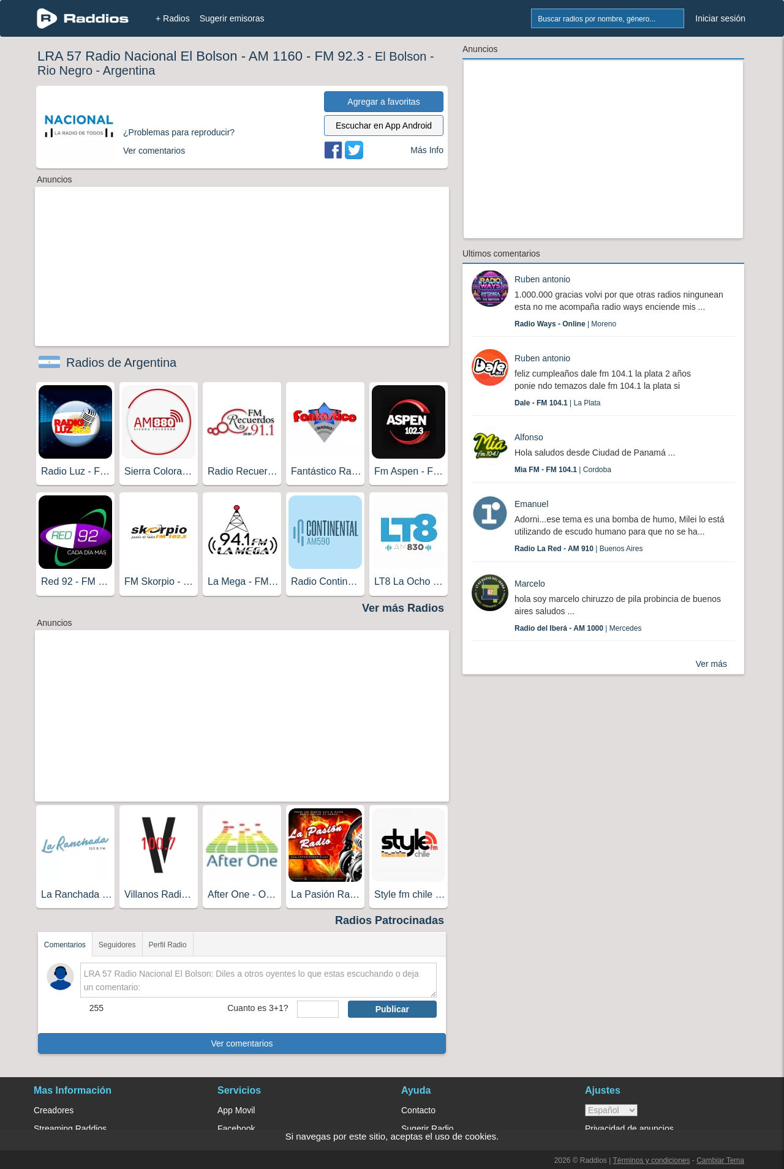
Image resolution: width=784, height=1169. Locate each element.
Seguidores (117, 945)
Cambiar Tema (720, 1160)
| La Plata (557, 403)
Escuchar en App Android (384, 125)
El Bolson (401, 56)
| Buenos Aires (578, 548)
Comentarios (65, 945)
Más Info (426, 150)
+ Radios (173, 18)
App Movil (236, 1110)
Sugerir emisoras (232, 18)
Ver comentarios (242, 1043)
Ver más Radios (403, 608)
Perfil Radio (168, 945)
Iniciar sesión (720, 18)
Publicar (392, 1009)
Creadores (54, 1110)
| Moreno (565, 324)
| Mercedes (577, 628)
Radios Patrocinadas (389, 920)
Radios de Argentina (121, 362)
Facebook (236, 1128)
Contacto (418, 1110)
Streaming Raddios (70, 1128)
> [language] (611, 1110)
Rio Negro (64, 70)
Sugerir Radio (427, 1128)
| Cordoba (562, 469)
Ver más (711, 664)
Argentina (129, 70)
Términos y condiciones (651, 1160)
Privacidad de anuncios (629, 1128)
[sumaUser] (317, 1009)
